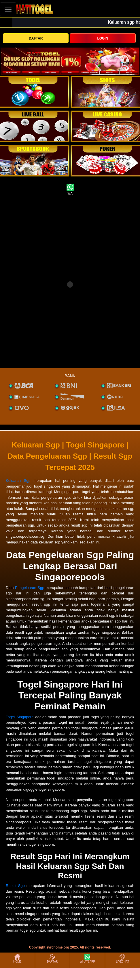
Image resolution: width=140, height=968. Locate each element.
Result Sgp (15, 885)
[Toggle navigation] (8, 9)
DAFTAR (36, 38)
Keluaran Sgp (18, 480)
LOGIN (102, 38)
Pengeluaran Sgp (29, 588)
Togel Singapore (19, 717)
